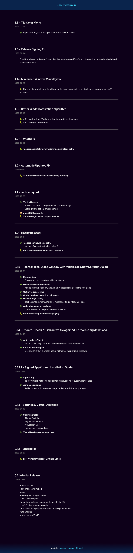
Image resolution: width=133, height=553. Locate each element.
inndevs (62, 548)
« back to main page (66, 5)
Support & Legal (75, 548)
